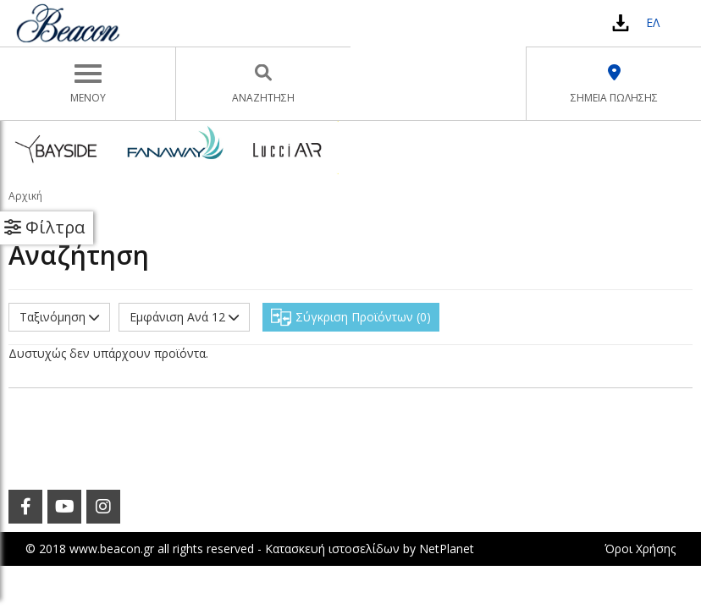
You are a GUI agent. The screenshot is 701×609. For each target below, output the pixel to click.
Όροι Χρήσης (640, 548)
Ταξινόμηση (59, 317)
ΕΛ (653, 22)
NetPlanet (446, 548)
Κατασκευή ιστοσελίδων (332, 548)
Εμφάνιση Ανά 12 (184, 317)
